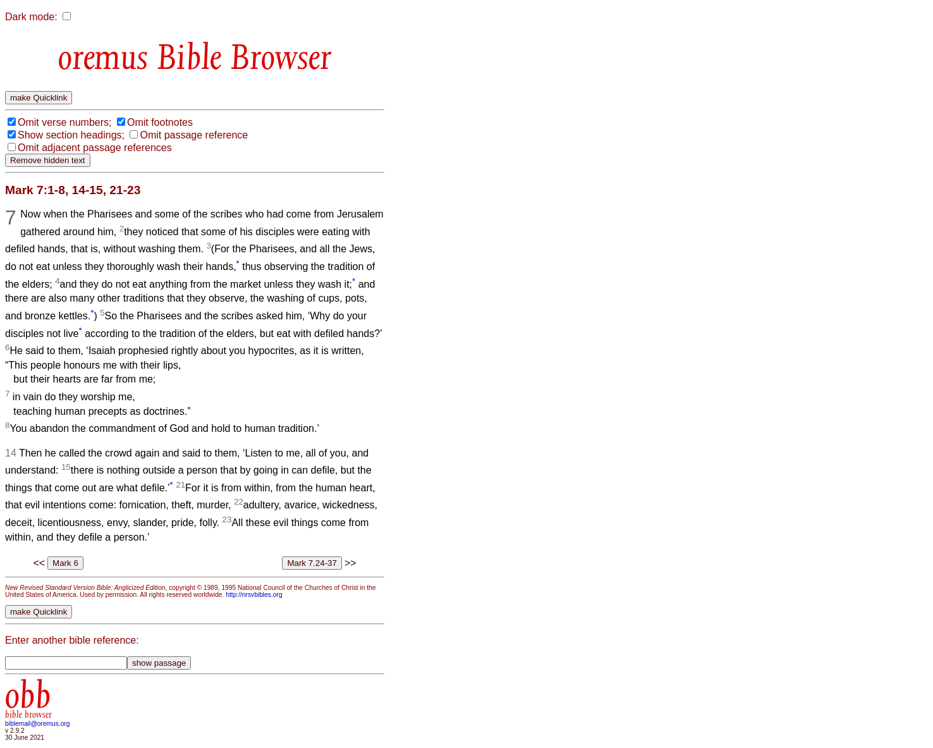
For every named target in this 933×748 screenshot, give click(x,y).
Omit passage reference (194, 135)
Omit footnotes (160, 122)
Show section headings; (71, 135)
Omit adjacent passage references (95, 147)
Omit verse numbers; (64, 122)
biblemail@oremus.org (37, 723)
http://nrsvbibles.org (254, 594)
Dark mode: (31, 16)
